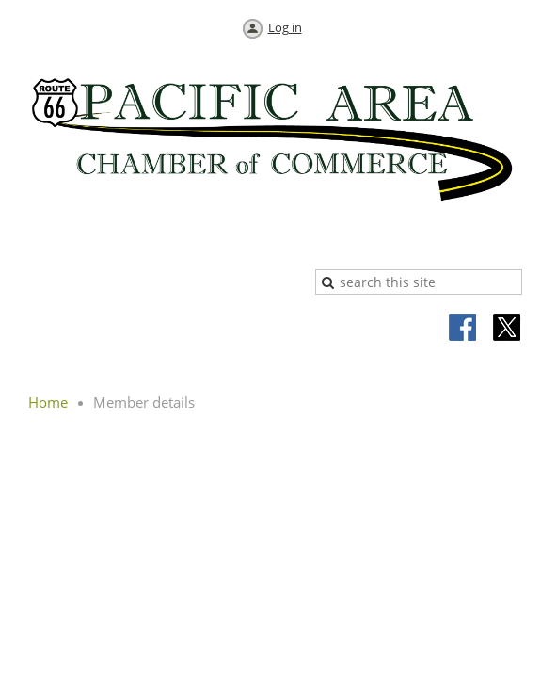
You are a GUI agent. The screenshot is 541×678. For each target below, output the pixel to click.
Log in (285, 27)
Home (48, 402)
